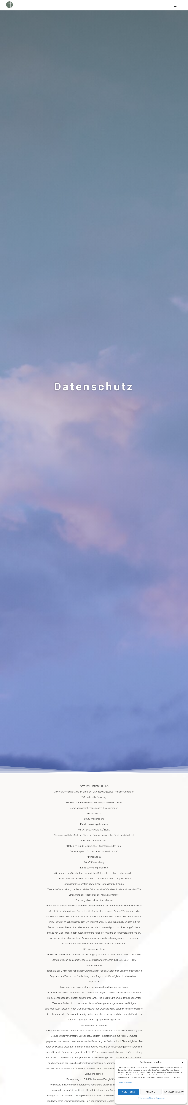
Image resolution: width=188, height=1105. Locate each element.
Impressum (160, 1098)
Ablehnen (151, 1092)
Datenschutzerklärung (146, 1098)
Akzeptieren (128, 1092)
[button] (182, 1062)
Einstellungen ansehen (174, 1092)
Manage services (125, 1082)
